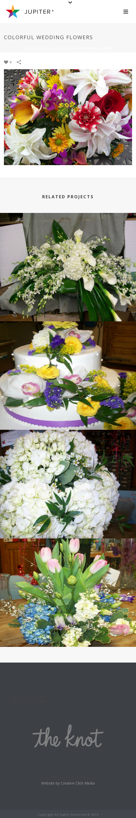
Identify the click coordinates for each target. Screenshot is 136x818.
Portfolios (48, 48)
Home (29, 48)
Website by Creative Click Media (68, 783)
